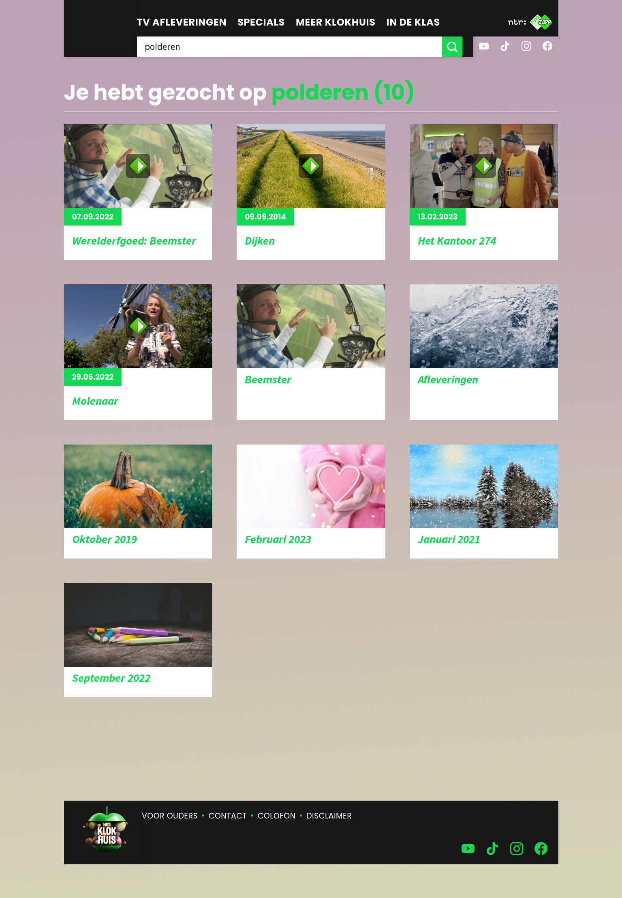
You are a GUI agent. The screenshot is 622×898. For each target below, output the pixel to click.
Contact (228, 815)
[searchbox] (295, 47)
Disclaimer (329, 815)
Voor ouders (170, 815)
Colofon (277, 815)
